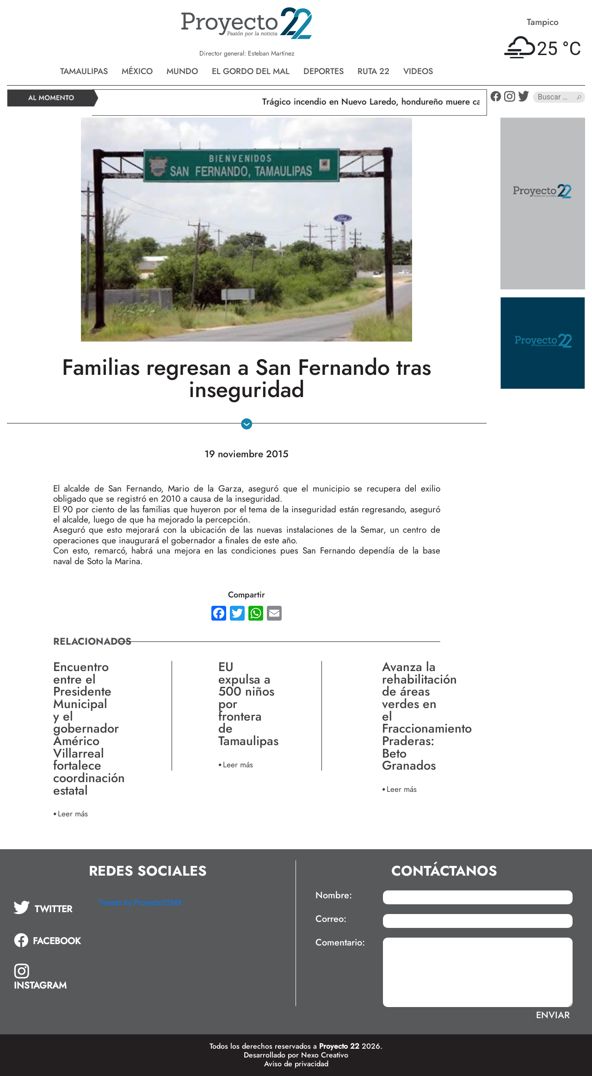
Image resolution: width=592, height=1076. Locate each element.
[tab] (49, 907)
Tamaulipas (84, 71)
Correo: (330, 919)
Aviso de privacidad (296, 1063)
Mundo (182, 71)
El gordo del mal (251, 71)
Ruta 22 (373, 71)
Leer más (73, 813)
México (137, 71)
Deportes (323, 71)
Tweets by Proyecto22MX (140, 902)
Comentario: (340, 943)
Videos (418, 71)
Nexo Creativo (324, 1055)
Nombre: (333, 895)
